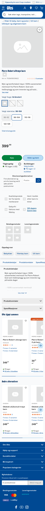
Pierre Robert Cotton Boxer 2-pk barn (32, 342)
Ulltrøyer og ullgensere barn (14, 24)
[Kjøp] (12, 158)
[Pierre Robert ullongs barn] (12, 348)
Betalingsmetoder (13, 224)
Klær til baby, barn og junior (17, 21)
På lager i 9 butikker (11, 376)
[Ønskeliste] (36, 8)
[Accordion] (22, 308)
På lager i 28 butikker (11, 438)
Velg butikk (29, 166)
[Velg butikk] (31, 8)
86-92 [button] (6, 117)
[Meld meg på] (35, 487)
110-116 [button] (27, 117)
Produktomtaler (26, 262)
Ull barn (34, 21)
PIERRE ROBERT (8, 336)
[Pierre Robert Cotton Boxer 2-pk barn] (33, 348)
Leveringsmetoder (32, 224)
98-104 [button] (17, 117)
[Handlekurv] (41, 8)
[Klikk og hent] (33, 158)
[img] (12, 347)
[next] (40, 348)
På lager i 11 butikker (33, 376)
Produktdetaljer (9, 262)
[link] (35, 78)
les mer (5, 92)
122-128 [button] (7, 124)
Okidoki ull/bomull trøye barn (11, 413)
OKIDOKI (5, 408)
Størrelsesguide (8, 131)
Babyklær (8, 253)
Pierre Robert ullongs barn (9, 341)
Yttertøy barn (22, 253)
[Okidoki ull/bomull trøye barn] (12, 415)
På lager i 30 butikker (33, 438)
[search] (4, 14)
